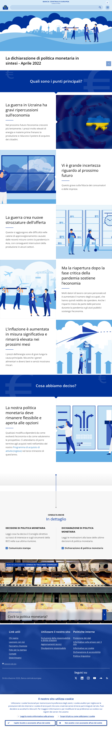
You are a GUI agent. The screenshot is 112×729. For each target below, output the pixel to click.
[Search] (54, 7)
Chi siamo (13, 638)
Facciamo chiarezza (18, 646)
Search (100, 7)
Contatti (12, 653)
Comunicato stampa (20, 548)
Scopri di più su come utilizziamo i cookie (77, 716)
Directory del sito (10, 664)
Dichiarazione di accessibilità (86, 652)
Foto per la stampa (18, 649)
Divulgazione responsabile (53, 648)
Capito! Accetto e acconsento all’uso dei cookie (32, 723)
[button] (107, 2)
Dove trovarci (15, 657)
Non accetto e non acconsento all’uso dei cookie (83, 723)
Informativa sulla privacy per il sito (87, 643)
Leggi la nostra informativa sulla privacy (37, 716)
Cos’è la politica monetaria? (54, 615)
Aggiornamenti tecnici (51, 644)
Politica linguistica (81, 656)
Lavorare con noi (17, 642)
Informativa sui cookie (83, 648)
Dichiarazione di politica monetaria (84, 548)
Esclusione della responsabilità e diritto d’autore (55, 639)
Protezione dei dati (82, 638)
